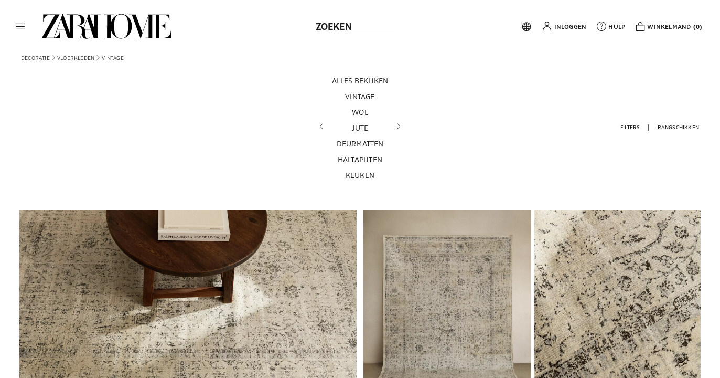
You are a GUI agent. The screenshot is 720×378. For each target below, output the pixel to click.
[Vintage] (360, 96)
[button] (20, 26)
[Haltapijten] (360, 159)
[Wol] (360, 112)
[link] (106, 26)
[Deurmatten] (360, 144)
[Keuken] (360, 175)
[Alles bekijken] (360, 81)
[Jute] (360, 128)
